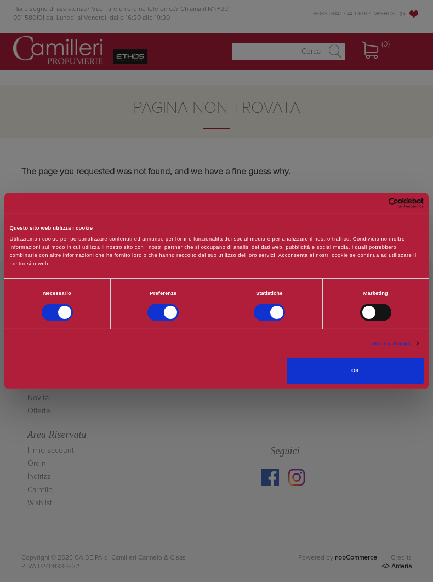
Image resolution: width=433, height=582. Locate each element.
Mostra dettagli (392, 343)
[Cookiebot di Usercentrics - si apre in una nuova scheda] (376, 203)
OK (355, 370)
